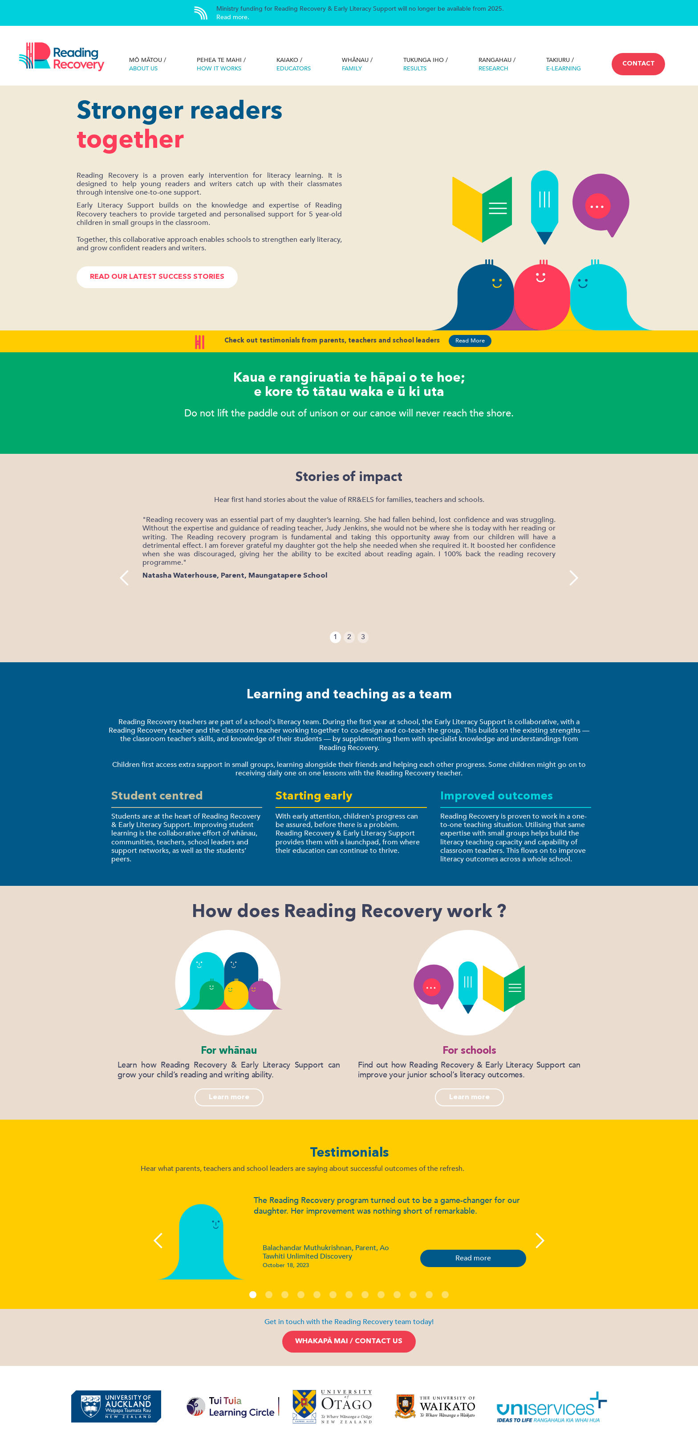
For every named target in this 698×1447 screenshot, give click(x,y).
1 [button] (335, 637)
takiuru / (563, 64)
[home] (62, 58)
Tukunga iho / (425, 64)
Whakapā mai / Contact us (348, 1341)
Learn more (229, 1097)
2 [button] (349, 637)
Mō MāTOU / (147, 64)
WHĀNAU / (357, 64)
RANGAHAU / (497, 64)
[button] (124, 578)
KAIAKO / (293, 64)
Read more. (232, 17)
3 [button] (363, 637)
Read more (473, 1258)
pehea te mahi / (221, 64)
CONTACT (638, 64)
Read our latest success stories (157, 277)
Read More (470, 341)
